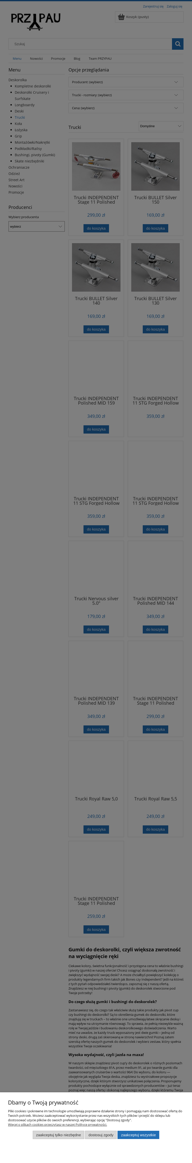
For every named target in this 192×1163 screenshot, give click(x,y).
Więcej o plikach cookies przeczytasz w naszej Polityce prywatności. (57, 1124)
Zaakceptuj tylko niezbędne (58, 1135)
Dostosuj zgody (101, 1135)
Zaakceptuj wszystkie (138, 1135)
